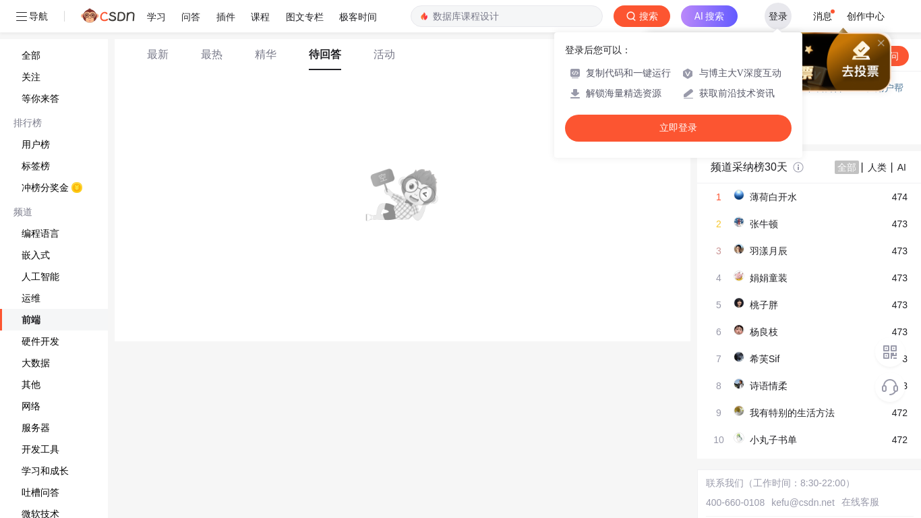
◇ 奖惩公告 (736, 128)
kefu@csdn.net (803, 502)
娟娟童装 (769, 277)
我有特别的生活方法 (792, 412)
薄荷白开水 (773, 197)
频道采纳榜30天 (749, 167)
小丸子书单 (773, 439)
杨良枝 (764, 331)
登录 (778, 16)
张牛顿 (764, 224)
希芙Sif (764, 358)
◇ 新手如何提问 (745, 114)
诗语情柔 (769, 385)
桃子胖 (764, 304)
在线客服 (860, 501)
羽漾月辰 (769, 251)
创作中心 (866, 16)
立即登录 (678, 128)
